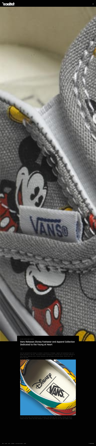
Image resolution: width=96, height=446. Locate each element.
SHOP (9, 443)
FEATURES (12, 443)
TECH (22, 339)
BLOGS (6, 443)
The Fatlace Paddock (19, 443)
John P (28, 339)
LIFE (20, 339)
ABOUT (25, 443)
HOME (3, 443)
